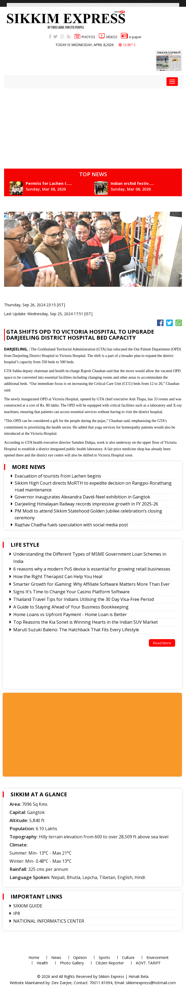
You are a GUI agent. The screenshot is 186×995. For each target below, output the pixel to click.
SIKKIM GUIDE (27, 906)
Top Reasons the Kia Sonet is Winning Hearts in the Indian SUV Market (85, 622)
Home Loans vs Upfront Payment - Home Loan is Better (70, 614)
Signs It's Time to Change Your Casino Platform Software (71, 592)
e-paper (131, 37)
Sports (104, 957)
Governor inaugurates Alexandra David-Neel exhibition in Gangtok (82, 497)
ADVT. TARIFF (148, 962)
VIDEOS (108, 37)
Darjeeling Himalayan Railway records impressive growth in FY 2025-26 (86, 504)
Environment (157, 957)
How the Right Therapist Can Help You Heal (57, 576)
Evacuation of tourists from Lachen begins (58, 476)
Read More (162, 642)
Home (33, 957)
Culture (128, 957)
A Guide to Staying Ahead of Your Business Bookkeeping (71, 607)
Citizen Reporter (110, 962)
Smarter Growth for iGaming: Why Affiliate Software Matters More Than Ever (91, 584)
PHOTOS (84, 37)
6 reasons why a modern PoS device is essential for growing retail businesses (91, 569)
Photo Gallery (72, 962)
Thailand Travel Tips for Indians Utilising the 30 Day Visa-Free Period (83, 599)
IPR (16, 913)
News (56, 957)
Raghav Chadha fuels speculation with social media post (71, 525)
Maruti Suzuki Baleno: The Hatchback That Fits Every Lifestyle (76, 630)
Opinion (80, 957)
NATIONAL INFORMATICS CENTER (48, 921)
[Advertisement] (52, 734)
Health (42, 962)
